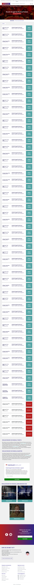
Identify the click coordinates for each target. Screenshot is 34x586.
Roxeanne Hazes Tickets (21, 568)
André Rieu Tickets (4, 569)
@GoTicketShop (21, 577)
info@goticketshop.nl (22, 575)
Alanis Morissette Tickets (5, 570)
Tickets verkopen (4, 576)
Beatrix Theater (23, 443)
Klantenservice (4, 577)
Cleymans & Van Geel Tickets (22, 569)
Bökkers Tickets (20, 570)
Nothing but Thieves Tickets (6, 568)
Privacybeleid (4, 580)
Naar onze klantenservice (7, 558)
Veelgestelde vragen (22, 576)
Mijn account (3, 575)
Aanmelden (17, 479)
